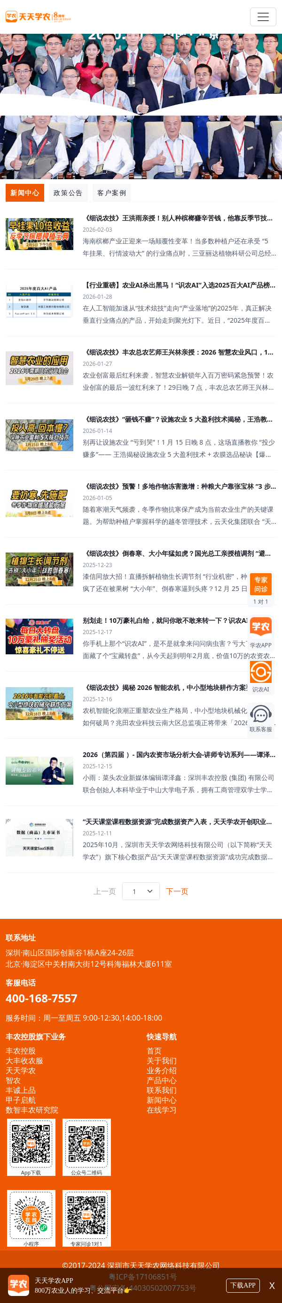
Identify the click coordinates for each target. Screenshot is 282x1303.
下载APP (243, 1285)
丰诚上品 (21, 1090)
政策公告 (68, 192)
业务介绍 (162, 1070)
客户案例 (111, 192)
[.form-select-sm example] (141, 891)
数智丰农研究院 (32, 1110)
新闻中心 (24, 192)
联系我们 (162, 1090)
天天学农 (21, 1070)
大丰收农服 (24, 1060)
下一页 (177, 891)
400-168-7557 (42, 998)
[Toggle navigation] (263, 17)
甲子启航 (21, 1100)
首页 (154, 1050)
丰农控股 (21, 1050)
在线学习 (162, 1110)
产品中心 (162, 1080)
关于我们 (162, 1060)
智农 (13, 1080)
